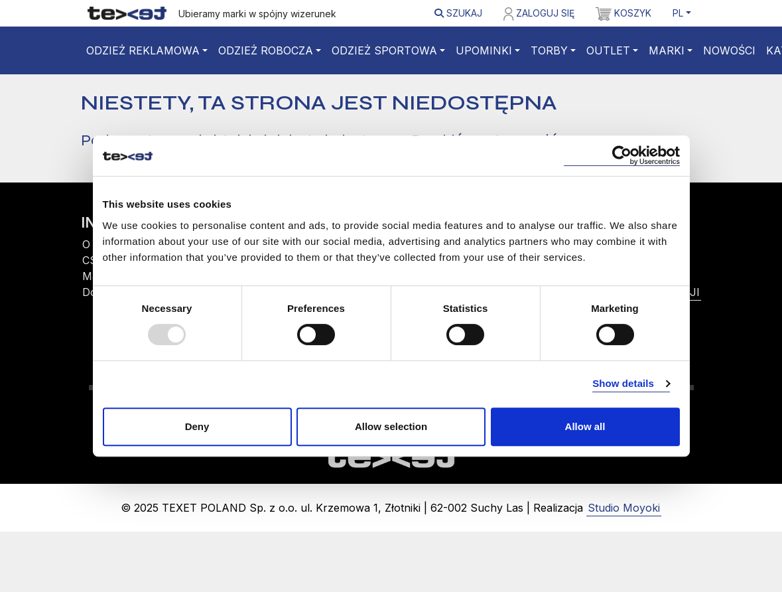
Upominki (484, 50)
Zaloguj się (538, 14)
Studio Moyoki (624, 507)
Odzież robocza (265, 50)
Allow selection (391, 426)
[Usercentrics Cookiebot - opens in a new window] (622, 155)
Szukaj (458, 13)
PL (678, 13)
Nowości (729, 50)
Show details (623, 383)
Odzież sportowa (384, 50)
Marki (666, 50)
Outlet (608, 50)
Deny (197, 426)
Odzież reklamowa (143, 50)
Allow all (585, 426)
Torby (549, 50)
